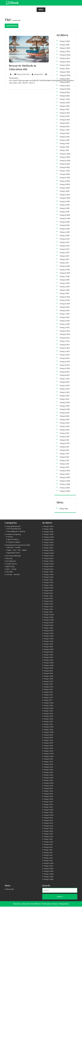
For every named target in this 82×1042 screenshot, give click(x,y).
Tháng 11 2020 (65, 157)
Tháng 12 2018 (65, 215)
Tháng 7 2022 (65, 99)
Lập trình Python (13, 539)
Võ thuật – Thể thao (13, 575)
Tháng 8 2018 (64, 225)
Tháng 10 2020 (65, 160)
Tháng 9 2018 (64, 222)
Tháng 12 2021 (65, 113)
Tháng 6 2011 (64, 457)
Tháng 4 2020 (65, 181)
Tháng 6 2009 (65, 477)
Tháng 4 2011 (64, 464)
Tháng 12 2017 (65, 239)
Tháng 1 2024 (64, 68)
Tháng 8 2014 (65, 338)
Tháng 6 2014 (65, 344)
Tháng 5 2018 (65, 229)
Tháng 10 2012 (65, 409)
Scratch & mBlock (13, 542)
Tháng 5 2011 (64, 460)
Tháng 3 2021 (64, 143)
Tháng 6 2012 (64, 419)
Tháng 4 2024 (65, 62)
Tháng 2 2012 (64, 433)
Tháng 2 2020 (65, 188)
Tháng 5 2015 (65, 321)
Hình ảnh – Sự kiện (13, 547)
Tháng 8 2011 (64, 450)
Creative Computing (13, 534)
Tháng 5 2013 (65, 385)
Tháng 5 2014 (65, 348)
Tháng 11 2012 (64, 406)
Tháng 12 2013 (65, 361)
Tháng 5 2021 (64, 137)
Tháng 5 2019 (65, 201)
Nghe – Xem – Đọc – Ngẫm (17, 550)
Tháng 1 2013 (64, 399)
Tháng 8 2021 (64, 126)
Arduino (10, 537)
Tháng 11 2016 (65, 270)
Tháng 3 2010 (64, 474)
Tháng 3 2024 (65, 65)
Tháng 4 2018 (65, 232)
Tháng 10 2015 (65, 304)
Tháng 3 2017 (64, 256)
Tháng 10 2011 (65, 443)
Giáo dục (9, 558)
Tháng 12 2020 (65, 154)
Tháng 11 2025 (65, 48)
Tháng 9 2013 (64, 372)
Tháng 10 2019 (65, 198)
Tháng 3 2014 (65, 355)
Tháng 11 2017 (65, 242)
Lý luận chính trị (11, 564)
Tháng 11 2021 (64, 116)
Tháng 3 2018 (64, 235)
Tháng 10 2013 (65, 368)
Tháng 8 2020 (65, 167)
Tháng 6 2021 (64, 133)
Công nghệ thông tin (13, 526)
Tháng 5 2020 (65, 177)
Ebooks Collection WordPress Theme (30, 904)
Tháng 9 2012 (64, 413)
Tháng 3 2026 (65, 41)
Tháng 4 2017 (65, 252)
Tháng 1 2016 (64, 293)
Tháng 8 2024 (65, 58)
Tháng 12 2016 (65, 266)
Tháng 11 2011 (64, 440)
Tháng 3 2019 (64, 208)
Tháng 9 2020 (65, 164)
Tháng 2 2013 (64, 396)
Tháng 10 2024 (65, 55)
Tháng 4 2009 (65, 484)
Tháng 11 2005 (65, 491)
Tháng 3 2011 (64, 467)
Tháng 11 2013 (65, 365)
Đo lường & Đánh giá (13, 556)
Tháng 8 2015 (65, 310)
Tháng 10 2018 (65, 218)
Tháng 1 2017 (64, 263)
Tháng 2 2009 (65, 488)
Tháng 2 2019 (64, 212)
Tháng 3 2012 (64, 430)
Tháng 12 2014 (65, 331)
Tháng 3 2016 (64, 290)
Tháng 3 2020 (65, 184)
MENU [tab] (41, 9)
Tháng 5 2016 (65, 283)
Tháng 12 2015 (65, 297)
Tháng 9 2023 (65, 79)
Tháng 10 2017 (65, 246)
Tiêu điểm (9, 572)
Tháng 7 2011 (64, 454)
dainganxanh (36, 74)
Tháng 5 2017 (65, 249)
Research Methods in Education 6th (22, 67)
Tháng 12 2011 (64, 436)
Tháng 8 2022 (65, 96)
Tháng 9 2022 (65, 92)
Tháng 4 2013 (65, 389)
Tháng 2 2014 (64, 358)
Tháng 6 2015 (65, 317)
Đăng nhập (64, 508)
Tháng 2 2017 (64, 259)
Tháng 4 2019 (65, 205)
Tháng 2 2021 (64, 147)
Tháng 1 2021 (64, 150)
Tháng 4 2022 (65, 102)
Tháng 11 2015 (65, 300)
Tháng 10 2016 (65, 273)
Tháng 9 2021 (64, 123)
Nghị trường (10, 566)
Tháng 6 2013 (64, 382)
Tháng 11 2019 (65, 195)
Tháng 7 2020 (65, 171)
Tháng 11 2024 (65, 51)
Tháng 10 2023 (65, 75)
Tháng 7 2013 (64, 379)
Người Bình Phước (13, 553)
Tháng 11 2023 (65, 72)
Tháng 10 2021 (65, 120)
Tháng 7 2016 (64, 276)
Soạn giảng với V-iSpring (16, 531)
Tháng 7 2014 (65, 341)
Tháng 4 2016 (65, 287)
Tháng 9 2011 (64, 447)
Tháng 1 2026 (64, 45)
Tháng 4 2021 (64, 140)
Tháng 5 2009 (65, 481)
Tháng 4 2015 (65, 324)
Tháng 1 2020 (64, 191)
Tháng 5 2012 (64, 423)
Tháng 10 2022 (65, 89)
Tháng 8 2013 (64, 375)
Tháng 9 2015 (65, 307)
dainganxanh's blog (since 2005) (18, 545)
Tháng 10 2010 (65, 471)
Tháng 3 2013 (64, 392)
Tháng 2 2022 (65, 106)
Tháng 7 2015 (65, 314)
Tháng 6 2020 (65, 174)
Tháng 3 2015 (65, 327)
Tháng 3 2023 (65, 86)
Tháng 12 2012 (65, 402)
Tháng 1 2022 (64, 109)
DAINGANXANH (11, 26)
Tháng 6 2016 (64, 280)
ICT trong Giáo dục (14, 529)
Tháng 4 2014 (65, 351)
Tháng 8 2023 (65, 82)
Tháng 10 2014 (65, 334)
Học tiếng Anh (11, 561)
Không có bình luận (21, 74)
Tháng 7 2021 (64, 130)
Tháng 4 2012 (64, 426)
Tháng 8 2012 (64, 416)
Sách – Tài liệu (11, 569)
